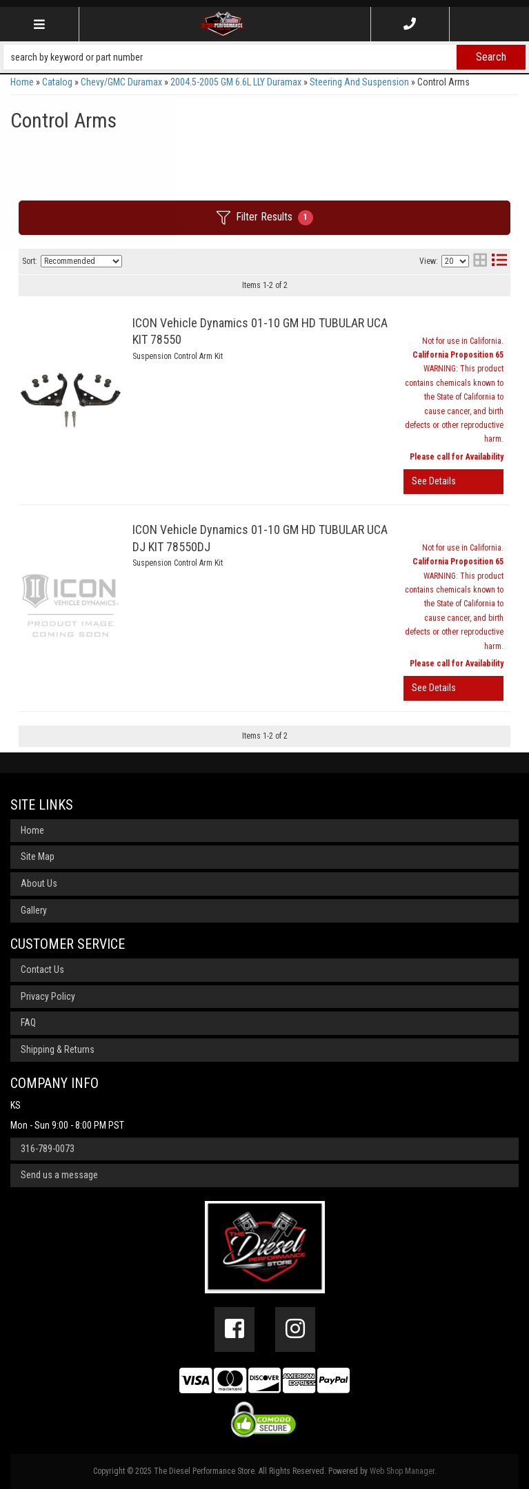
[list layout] (499, 261)
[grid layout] (480, 261)
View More (453, 481)
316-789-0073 (47, 1148)
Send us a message (59, 1174)
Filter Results (265, 217)
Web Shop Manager (402, 1471)
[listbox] (81, 261)
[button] (264, 57)
